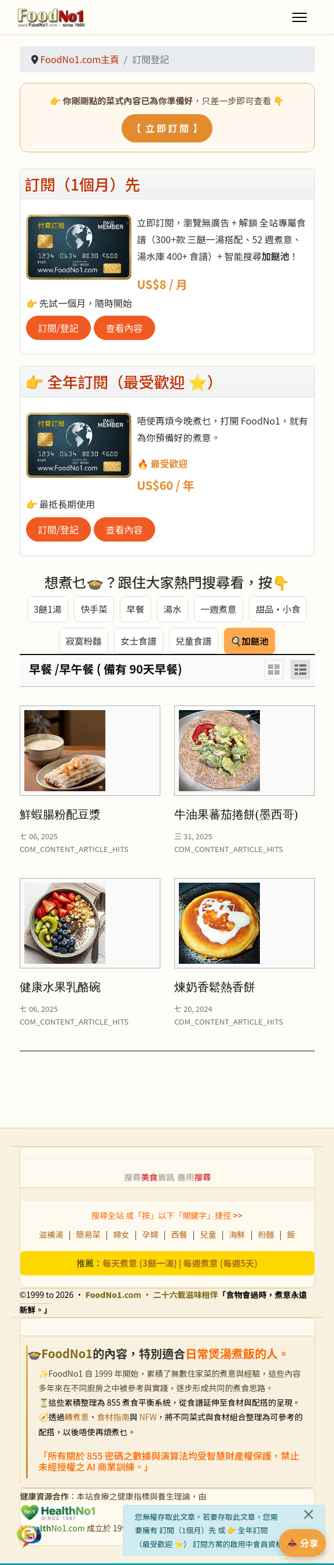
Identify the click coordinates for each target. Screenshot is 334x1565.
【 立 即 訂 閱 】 (167, 128)
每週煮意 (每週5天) (220, 1265)
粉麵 (266, 1236)
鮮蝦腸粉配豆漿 (60, 816)
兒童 (208, 1236)
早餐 (135, 609)
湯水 (172, 609)
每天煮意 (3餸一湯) (139, 1265)
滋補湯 (51, 1236)
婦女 (121, 1236)
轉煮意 (77, 1419)
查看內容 (124, 328)
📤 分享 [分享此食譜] (303, 1543)
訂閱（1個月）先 (83, 184)
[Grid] (274, 672)
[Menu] (299, 17)
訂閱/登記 (58, 328)
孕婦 (150, 1236)
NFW (148, 1419)
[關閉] (308, 1514)
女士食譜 (137, 642)
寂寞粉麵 (82, 642)
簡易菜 (88, 1236)
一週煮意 (218, 609)
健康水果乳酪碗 (60, 989)
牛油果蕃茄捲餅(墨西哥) (236, 816)
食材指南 (113, 1419)
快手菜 (93, 609)
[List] (300, 672)
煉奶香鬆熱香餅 (214, 989)
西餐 (179, 1236)
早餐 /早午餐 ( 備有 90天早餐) (105, 671)
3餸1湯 (46, 609)
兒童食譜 (193, 642)
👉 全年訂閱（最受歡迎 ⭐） (124, 381)
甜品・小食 (278, 609)
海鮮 (237, 1236)
